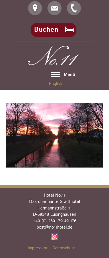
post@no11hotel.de (54, 227)
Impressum (37, 248)
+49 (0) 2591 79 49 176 (54, 221)
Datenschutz (63, 248)
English (55, 84)
